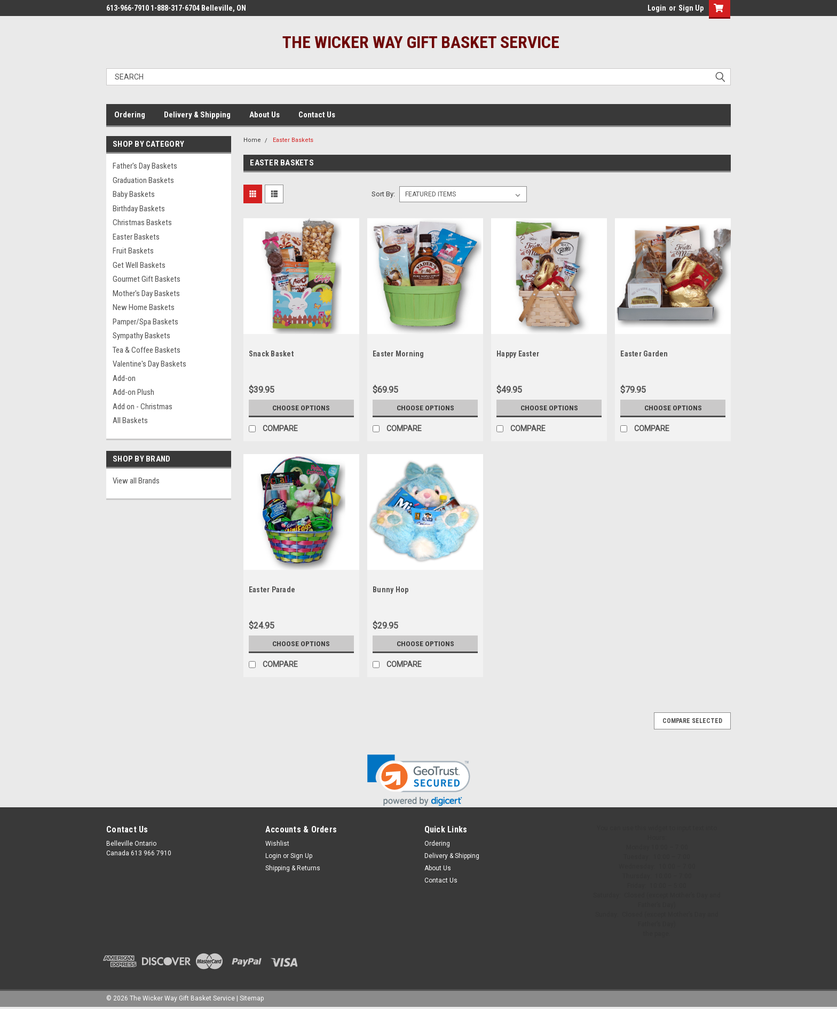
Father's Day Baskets (145, 166)
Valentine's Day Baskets (149, 364)
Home (252, 140)
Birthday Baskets (139, 208)
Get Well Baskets (139, 265)
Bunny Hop (390, 589)
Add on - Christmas (142, 406)
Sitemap (252, 998)
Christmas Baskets (142, 222)
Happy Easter (517, 353)
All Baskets (130, 420)
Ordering (129, 115)
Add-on (124, 378)
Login (657, 8)
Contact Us (316, 115)
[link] (418, 780)
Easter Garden (644, 353)
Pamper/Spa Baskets (145, 322)
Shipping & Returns (292, 868)
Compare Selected (692, 721)
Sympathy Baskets (141, 335)
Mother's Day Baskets (146, 293)
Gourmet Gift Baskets (146, 279)
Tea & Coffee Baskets (146, 350)
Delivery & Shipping (197, 115)
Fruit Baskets (133, 251)
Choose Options (301, 407)
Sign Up (691, 8)
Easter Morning (398, 353)
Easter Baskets (136, 237)
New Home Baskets (144, 307)
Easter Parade (272, 589)
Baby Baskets (134, 194)
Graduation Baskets (143, 180)
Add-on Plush (133, 392)
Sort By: (383, 194)
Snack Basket (271, 353)
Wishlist (277, 843)
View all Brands (136, 481)
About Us (264, 115)
